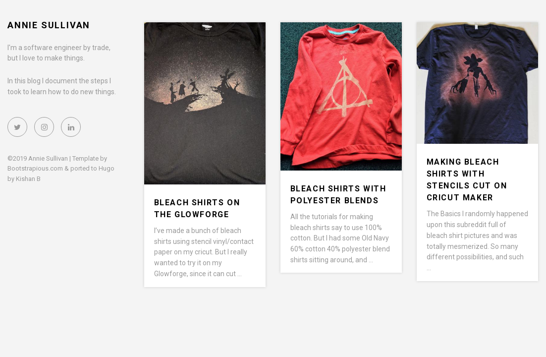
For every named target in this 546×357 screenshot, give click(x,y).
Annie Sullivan (48, 25)
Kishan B (28, 178)
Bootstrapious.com (35, 168)
